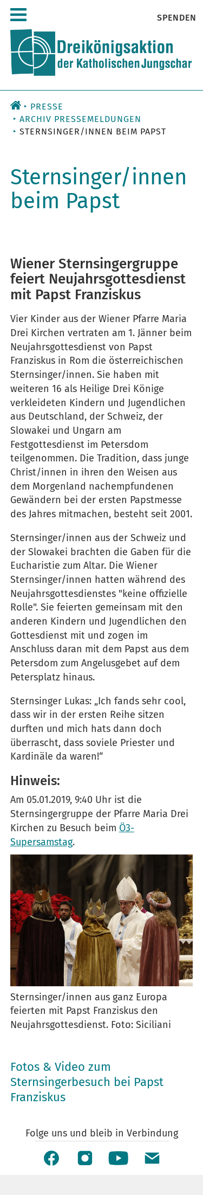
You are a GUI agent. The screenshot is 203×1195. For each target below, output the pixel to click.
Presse (46, 106)
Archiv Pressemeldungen (80, 119)
